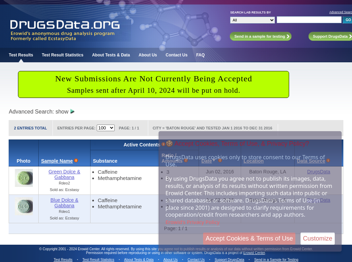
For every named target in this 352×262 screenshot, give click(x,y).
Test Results (21, 55)
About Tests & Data (111, 55)
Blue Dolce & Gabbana (64, 202)
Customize (317, 238)
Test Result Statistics (62, 55)
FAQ (200, 55)
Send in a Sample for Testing (276, 260)
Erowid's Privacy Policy (192, 221)
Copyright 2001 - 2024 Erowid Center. (72, 249)
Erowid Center (254, 253)
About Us (148, 55)
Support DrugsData (229, 260)
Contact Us (177, 55)
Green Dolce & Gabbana (64, 174)
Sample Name (57, 161)
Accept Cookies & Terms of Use (249, 238)
